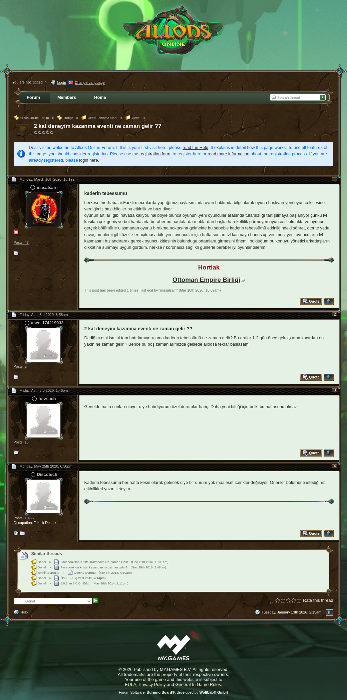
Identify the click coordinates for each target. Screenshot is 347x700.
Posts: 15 (21, 442)
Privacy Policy (152, 684)
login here (88, 160)
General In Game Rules (198, 684)
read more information (228, 153)
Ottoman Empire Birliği (206, 279)
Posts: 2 (20, 366)
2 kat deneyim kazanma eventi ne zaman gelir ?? (98, 126)
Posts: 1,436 (24, 518)
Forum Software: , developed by (173, 692)
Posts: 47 (21, 242)
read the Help (195, 147)
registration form (154, 153)
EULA (130, 684)
